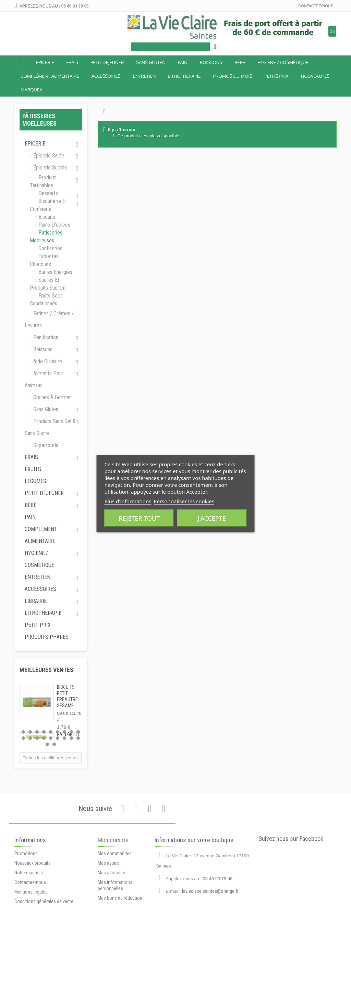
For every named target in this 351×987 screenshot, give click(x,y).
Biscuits (46, 217)
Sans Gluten (150, 62)
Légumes (35, 481)
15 (57, 738)
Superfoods (45, 445)
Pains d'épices (53, 225)
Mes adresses (111, 924)
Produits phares (47, 637)
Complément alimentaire (50, 76)
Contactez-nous (315, 6)
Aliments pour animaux (44, 379)
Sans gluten (45, 409)
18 (78, 738)
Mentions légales (31, 946)
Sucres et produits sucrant (48, 284)
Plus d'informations (128, 500)
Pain (182, 62)
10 (23, 738)
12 (37, 738)
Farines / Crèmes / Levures (49, 319)
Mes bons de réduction (120, 949)
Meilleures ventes (46, 669)
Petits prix (276, 76)
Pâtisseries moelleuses (46, 236)
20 (54, 744)
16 (64, 738)
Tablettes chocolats (44, 260)
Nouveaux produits (32, 917)
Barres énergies (54, 272)
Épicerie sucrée (50, 167)
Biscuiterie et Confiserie (48, 205)
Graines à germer (51, 397)
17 (71, 738)
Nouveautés (315, 76)
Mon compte (113, 891)
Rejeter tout (139, 518)
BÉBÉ (239, 62)
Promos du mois (232, 76)
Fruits (33, 469)
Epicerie (45, 62)
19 (47, 744)
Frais (72, 62)
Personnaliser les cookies (184, 500)
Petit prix (38, 625)
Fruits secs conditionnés (46, 299)
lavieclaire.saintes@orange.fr (210, 938)
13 (44, 738)
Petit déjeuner (44, 493)
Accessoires (106, 76)
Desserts (47, 193)
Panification (45, 337)
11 (30, 738)
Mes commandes (115, 905)
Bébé (30, 505)
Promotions (26, 908)
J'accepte (212, 518)
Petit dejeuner (107, 62)
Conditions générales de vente (43, 956)
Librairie (36, 601)
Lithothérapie (184, 76)
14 (50, 738)
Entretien (144, 76)
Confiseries (49, 248)
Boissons (211, 62)
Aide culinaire (47, 361)
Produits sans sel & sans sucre (50, 427)
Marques (31, 89)
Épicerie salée (48, 155)
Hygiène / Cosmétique (282, 62)
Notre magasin (28, 927)
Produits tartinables (43, 181)
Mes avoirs (108, 915)
